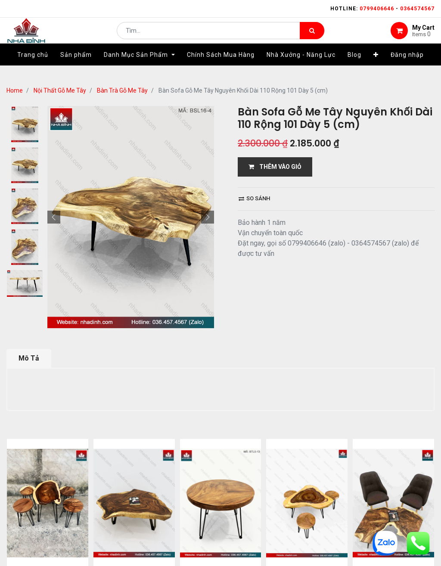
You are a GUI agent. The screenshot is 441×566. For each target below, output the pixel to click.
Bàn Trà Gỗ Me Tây (122, 90)
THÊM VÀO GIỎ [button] (274, 166)
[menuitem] (32, 67)
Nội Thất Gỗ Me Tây (60, 90)
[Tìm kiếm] (312, 37)
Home (14, 90)
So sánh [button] (254, 198)
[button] (376, 67)
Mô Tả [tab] (29, 358)
